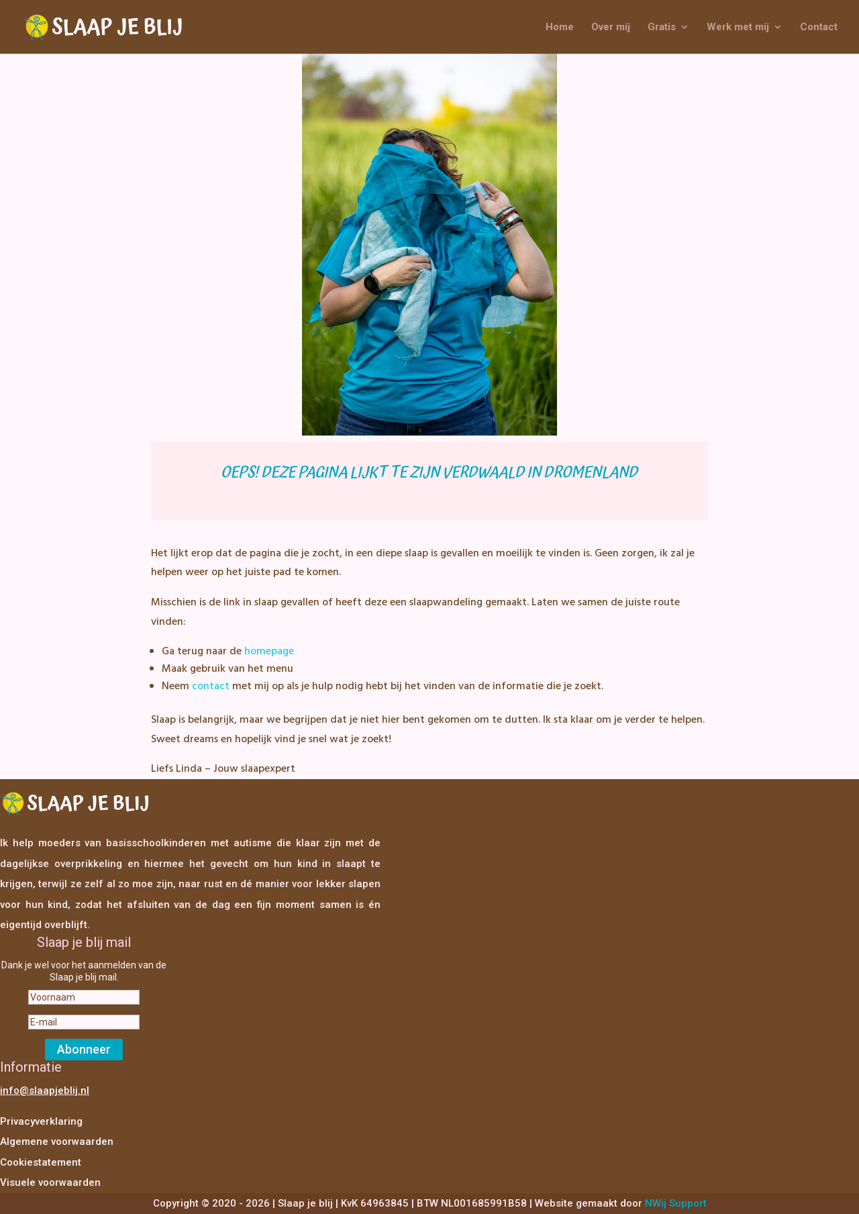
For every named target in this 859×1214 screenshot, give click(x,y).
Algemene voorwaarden (56, 1141)
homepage (269, 651)
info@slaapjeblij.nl (44, 1090)
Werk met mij (738, 27)
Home (560, 27)
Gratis (662, 27)
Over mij (610, 27)
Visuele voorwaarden (50, 1182)
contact (211, 686)
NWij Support (676, 1203)
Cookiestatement (40, 1162)
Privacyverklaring (41, 1121)
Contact (819, 27)
